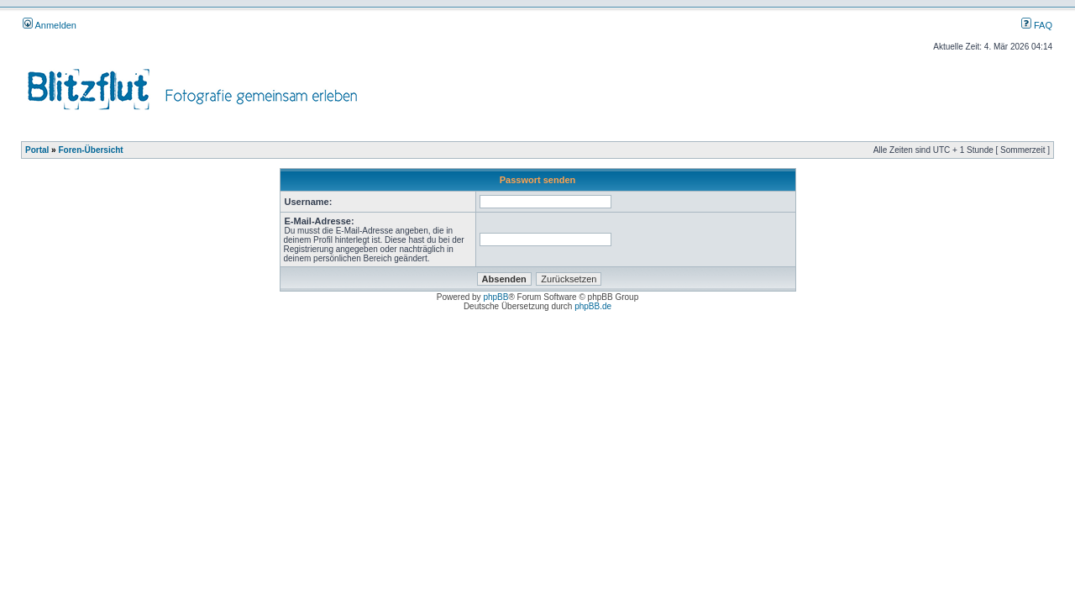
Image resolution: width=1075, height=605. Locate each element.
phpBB (495, 297)
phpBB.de (592, 306)
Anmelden (49, 25)
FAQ (1036, 25)
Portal (37, 150)
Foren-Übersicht (90, 150)
